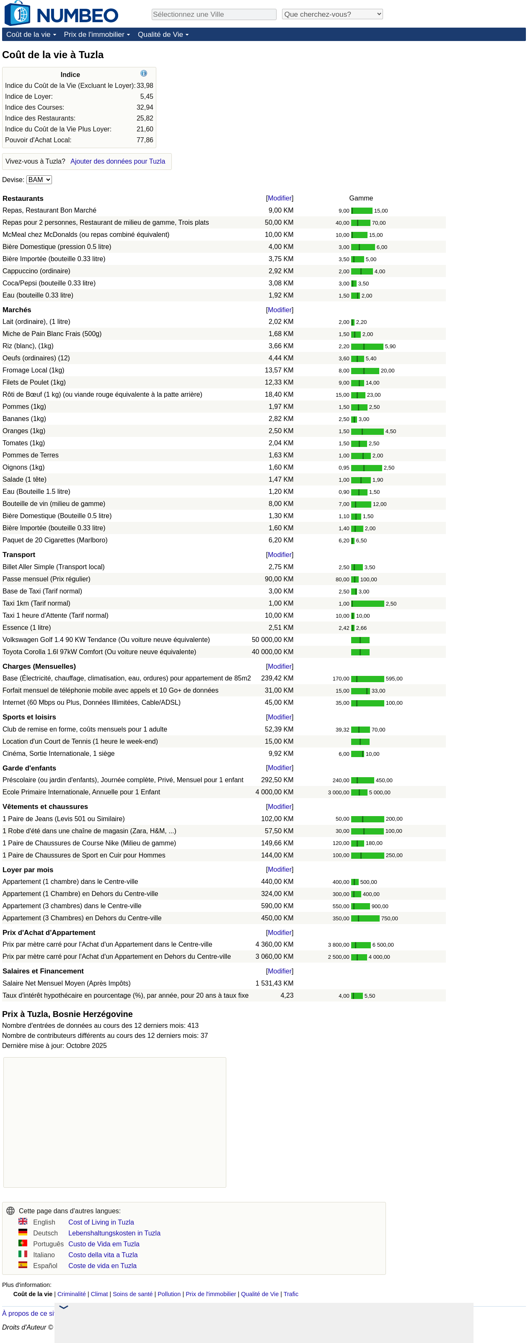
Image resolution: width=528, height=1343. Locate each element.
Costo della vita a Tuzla (102, 1254)
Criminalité (71, 1294)
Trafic (291, 1294)
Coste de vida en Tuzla (102, 1265)
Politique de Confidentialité (379, 1327)
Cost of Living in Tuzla (101, 1222)
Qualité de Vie (160, 34)
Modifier (280, 198)
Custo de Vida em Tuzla (104, 1244)
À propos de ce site (31, 1313)
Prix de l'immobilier (94, 34)
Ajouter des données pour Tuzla (117, 161)
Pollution (169, 1294)
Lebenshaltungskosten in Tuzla (114, 1233)
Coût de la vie (28, 34)
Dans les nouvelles (105, 1313)
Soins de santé (133, 1294)
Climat (99, 1294)
